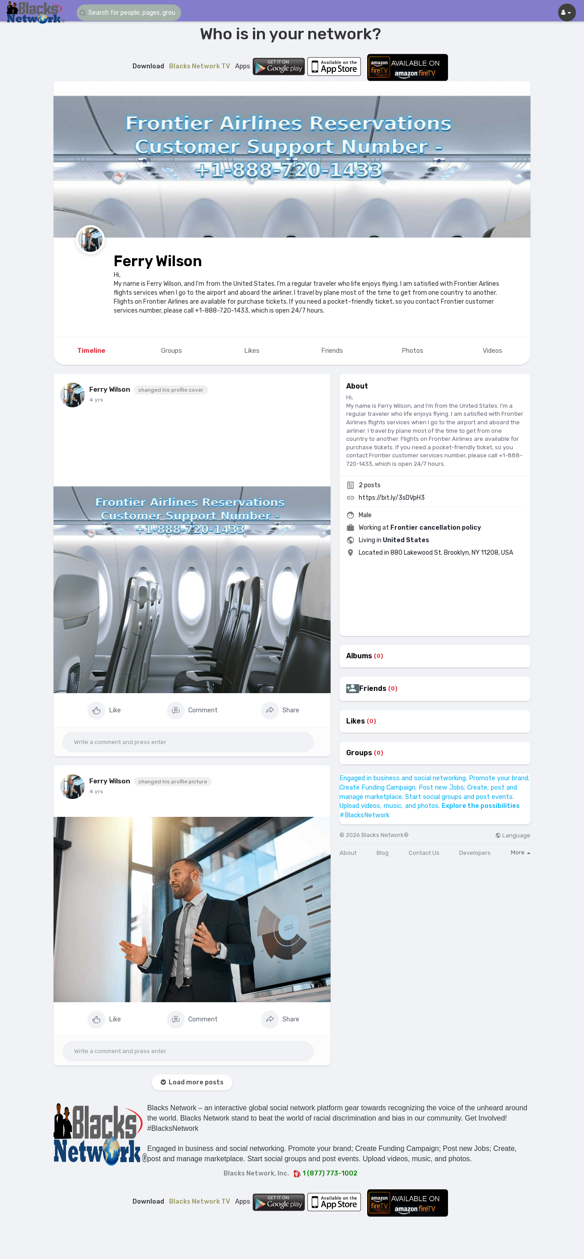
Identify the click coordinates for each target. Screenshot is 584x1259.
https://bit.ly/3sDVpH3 (392, 498)
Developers (475, 853)
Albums (359, 656)
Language (512, 835)
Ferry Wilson (158, 261)
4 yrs (96, 400)
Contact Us (424, 853)
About (348, 853)
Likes (355, 721)
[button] (130, 12)
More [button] (520, 852)
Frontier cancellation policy (435, 527)
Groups (359, 753)
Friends (372, 688)
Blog (383, 853)
